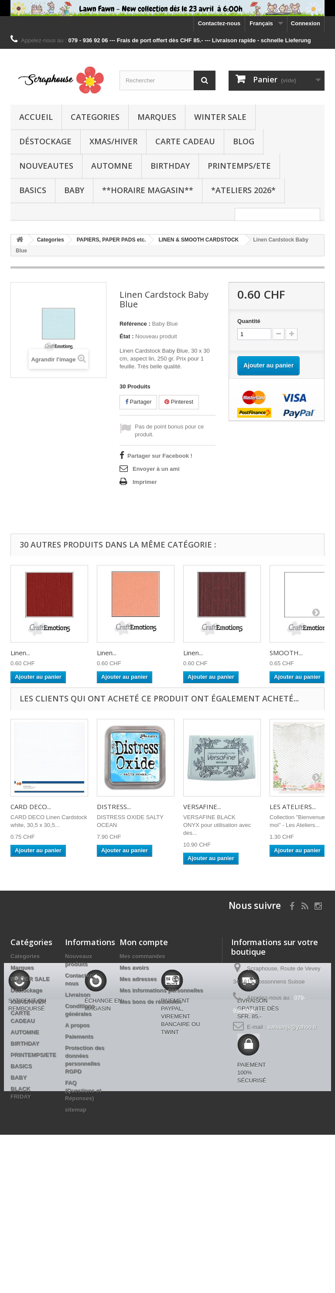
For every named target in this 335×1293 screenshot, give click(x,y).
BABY (74, 190)
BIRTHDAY (170, 165)
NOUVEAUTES (46, 165)
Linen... (20, 652)
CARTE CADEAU (185, 141)
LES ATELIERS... (293, 806)
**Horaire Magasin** (147, 190)
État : (127, 336)
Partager (138, 401)
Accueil (36, 117)
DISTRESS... (114, 806)
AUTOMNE (112, 165)
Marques (156, 117)
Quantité (248, 321)
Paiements (79, 1036)
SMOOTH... (286, 652)
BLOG (243, 141)
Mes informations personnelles (161, 990)
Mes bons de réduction (150, 1001)
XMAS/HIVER (113, 141)
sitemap (75, 1109)
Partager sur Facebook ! (159, 456)
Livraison (77, 994)
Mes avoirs (134, 967)
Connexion (305, 23)
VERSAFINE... (202, 806)
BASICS (32, 190)
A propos (77, 1025)
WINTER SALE (220, 117)
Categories (95, 117)
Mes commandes (142, 956)
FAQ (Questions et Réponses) (83, 1090)
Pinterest (178, 401)
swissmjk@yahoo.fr (292, 1027)
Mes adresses (138, 979)
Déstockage (45, 141)
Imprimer (145, 482)
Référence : (135, 323)
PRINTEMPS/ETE (239, 165)
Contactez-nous (219, 23)
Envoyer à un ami (156, 469)
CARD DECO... (30, 806)
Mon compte (144, 942)
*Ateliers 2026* (243, 190)
